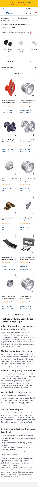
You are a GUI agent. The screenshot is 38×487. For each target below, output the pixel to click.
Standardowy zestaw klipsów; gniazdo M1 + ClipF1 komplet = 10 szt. (27, 297)
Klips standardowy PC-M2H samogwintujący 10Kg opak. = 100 (8, 141)
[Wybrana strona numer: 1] (19, 73)
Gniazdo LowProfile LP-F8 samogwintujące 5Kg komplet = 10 (10, 297)
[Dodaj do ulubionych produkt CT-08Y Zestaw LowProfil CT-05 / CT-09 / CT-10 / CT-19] (33, 236)
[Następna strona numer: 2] (29, 73)
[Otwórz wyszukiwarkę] (27, 13)
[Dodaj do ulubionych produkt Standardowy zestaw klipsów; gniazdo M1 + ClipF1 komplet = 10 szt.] (33, 275)
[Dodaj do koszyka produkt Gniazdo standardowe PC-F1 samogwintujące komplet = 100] (33, 95)
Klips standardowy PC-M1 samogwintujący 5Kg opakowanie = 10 (27, 141)
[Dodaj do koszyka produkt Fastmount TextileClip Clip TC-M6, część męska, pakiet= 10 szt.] (15, 174)
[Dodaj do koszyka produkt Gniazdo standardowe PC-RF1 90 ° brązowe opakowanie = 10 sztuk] (15, 213)
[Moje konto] (31, 8)
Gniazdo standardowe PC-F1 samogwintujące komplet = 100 (28, 101)
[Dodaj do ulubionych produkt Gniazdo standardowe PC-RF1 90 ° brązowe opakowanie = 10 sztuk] (15, 196)
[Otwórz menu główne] (2, 13)
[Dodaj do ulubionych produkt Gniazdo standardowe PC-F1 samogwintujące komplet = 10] (33, 157)
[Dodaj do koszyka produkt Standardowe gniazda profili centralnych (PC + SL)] (15, 95)
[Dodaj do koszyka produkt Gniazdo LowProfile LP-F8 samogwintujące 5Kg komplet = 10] (15, 291)
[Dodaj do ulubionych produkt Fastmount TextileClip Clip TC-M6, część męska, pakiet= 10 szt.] (15, 157)
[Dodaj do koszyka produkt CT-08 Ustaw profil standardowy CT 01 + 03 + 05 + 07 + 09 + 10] (15, 252)
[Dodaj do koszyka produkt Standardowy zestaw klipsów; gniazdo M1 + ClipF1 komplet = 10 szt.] (33, 291)
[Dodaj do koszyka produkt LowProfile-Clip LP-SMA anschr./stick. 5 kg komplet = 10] (33, 213)
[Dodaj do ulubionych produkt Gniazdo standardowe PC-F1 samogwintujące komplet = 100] (33, 79)
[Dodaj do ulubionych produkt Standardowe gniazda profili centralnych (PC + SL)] (15, 79)
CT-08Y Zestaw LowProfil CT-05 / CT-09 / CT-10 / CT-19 (27, 258)
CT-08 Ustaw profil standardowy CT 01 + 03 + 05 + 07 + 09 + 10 (9, 258)
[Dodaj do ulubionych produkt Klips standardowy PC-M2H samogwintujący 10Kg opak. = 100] (15, 118)
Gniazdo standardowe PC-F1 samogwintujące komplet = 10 (28, 180)
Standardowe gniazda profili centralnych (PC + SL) (9, 101)
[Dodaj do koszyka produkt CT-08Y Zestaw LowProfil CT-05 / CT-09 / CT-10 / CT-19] (33, 252)
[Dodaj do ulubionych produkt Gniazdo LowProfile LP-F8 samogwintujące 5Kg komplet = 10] (15, 275)
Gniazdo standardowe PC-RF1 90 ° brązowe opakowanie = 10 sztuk (10, 219)
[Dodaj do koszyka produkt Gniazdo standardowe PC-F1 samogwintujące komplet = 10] (33, 174)
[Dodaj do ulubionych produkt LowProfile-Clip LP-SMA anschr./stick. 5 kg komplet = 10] (33, 196)
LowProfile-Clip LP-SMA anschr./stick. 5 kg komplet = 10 (27, 219)
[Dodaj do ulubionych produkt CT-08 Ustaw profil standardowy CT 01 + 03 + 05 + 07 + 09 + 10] (15, 236)
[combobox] (19, 67)
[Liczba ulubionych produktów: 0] (31, 13)
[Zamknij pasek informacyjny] (36, 3)
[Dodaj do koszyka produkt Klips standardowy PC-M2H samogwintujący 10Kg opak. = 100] (15, 135)
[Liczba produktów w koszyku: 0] (35, 13)
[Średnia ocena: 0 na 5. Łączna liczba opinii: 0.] (7, 106)
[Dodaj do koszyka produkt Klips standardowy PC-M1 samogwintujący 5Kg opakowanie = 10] (33, 135)
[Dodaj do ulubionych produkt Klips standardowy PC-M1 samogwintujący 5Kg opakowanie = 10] (33, 118)
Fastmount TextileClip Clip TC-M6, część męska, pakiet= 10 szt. (9, 180)
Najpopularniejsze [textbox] (7, 67)
